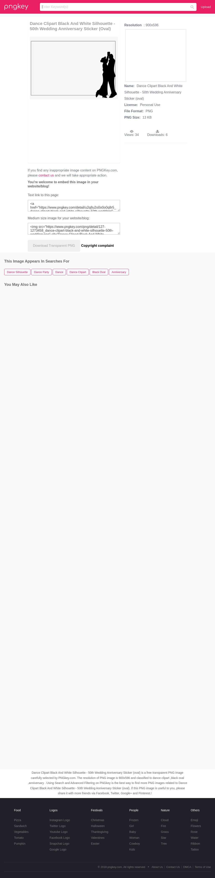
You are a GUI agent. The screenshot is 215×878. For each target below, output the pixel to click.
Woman (134, 837)
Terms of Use (203, 867)
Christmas (97, 820)
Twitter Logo (58, 826)
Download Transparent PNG (54, 245)
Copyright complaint (97, 245)
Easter (95, 843)
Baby (132, 832)
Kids (132, 849)
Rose (194, 832)
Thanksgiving (99, 832)
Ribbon (195, 843)
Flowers (196, 826)
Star (163, 837)
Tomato (19, 837)
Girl (131, 826)
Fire (163, 826)
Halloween (98, 826)
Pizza (17, 820)
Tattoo (195, 849)
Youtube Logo (59, 832)
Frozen (134, 820)
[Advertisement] (94, 130)
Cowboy (134, 843)
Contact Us (173, 867)
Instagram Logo (60, 820)
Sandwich (20, 826)
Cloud (165, 820)
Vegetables (21, 832)
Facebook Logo (60, 837)
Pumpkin (19, 843)
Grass (165, 832)
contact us (46, 175)
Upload (206, 7)
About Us (157, 867)
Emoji (194, 820)
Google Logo (58, 849)
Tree (164, 843)
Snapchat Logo (59, 843)
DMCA (187, 867)
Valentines (97, 837)
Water (194, 837)
